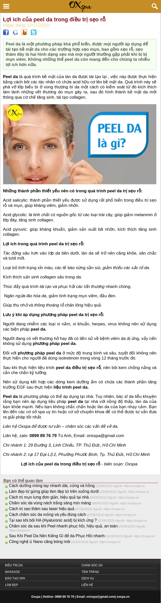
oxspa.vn (123, 596)
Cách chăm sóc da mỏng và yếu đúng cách (47, 514)
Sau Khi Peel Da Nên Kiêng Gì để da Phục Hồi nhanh (57, 536)
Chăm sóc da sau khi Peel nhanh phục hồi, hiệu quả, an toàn (63, 526)
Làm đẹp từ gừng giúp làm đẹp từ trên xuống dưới (54, 491)
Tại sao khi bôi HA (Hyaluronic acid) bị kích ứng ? (53, 520)
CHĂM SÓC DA (92, 565)
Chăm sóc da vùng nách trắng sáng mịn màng (50, 503)
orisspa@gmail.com (100, 596)
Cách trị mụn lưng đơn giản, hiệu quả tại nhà (49, 497)
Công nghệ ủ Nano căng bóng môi (39, 541)
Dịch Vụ (88, 578)
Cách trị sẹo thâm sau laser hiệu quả (41, 509)
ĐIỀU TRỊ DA (14, 565)
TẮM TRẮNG (90, 572)
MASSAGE (12, 572)
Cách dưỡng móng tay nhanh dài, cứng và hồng (52, 486)
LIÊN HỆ (87, 585)
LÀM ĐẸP (11, 585)
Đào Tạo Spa (15, 578)
